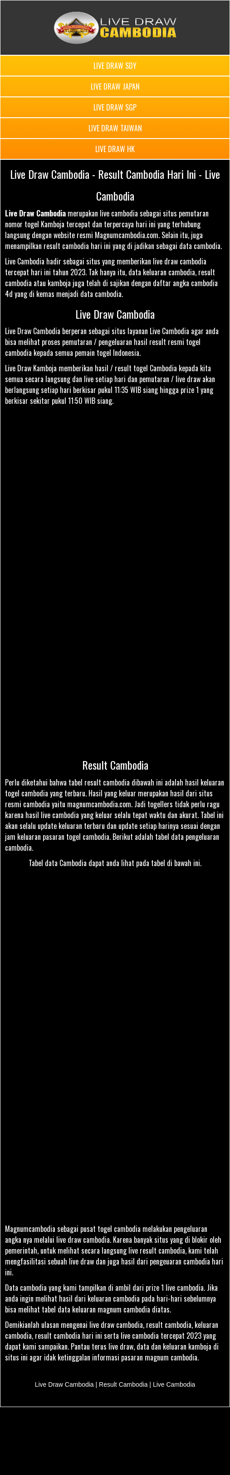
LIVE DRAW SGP (115, 107)
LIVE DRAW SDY (115, 65)
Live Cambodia (174, 1384)
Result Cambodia (115, 765)
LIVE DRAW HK (115, 149)
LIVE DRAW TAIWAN (115, 128)
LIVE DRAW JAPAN (115, 86)
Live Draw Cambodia (115, 314)
